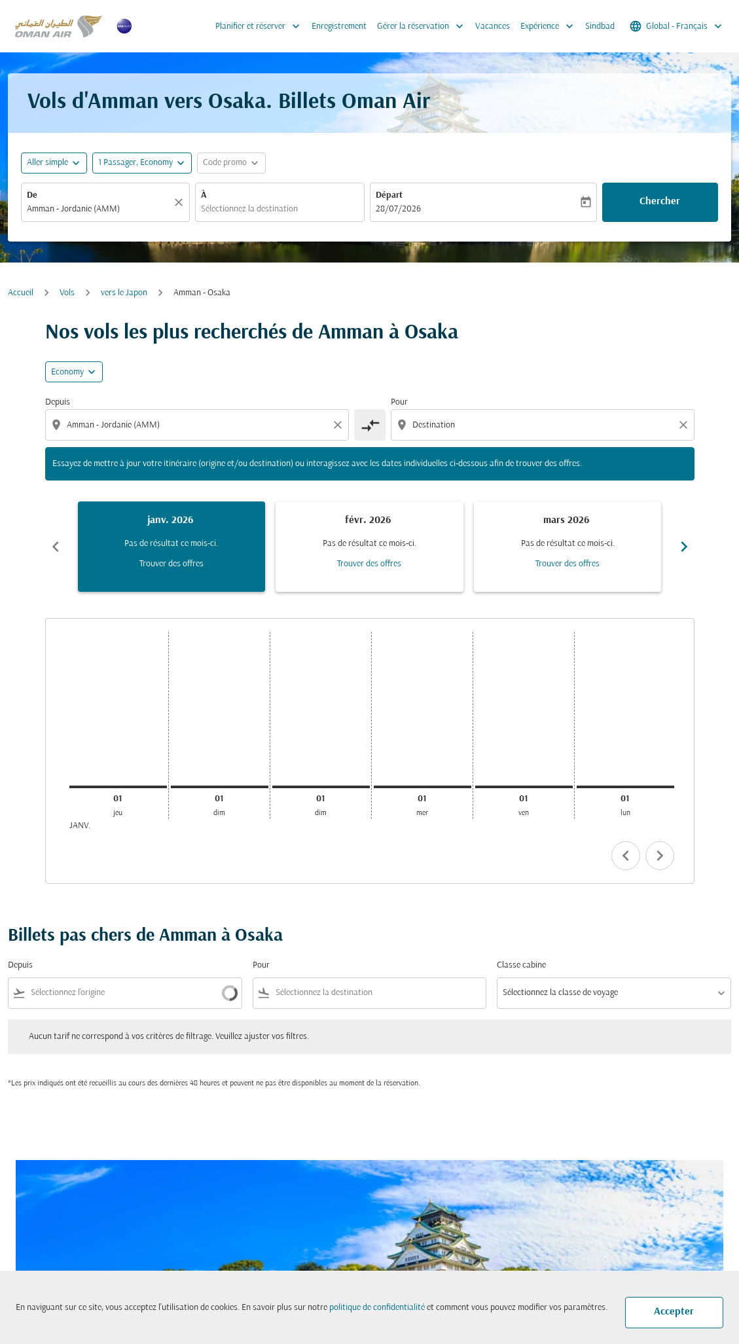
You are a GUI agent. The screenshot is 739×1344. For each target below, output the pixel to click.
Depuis (57, 402)
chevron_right (659, 855)
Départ (389, 195)
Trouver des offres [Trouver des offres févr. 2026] (369, 564)
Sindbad (600, 26)
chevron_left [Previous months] (55, 546)
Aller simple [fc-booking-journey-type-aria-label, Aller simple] (47, 163)
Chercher (660, 201)
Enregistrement (339, 26)
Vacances (492, 26)
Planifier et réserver (260, 26)
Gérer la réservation (423, 26)
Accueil (20, 293)
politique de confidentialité (377, 1308)
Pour (399, 402)
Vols (67, 293)
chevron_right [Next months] (684, 546)
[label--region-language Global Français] (677, 26)
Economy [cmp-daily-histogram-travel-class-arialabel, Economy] (67, 372)
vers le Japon (124, 293)
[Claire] (180, 202)
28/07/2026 (398, 209)
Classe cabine (521, 965)
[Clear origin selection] (339, 425)
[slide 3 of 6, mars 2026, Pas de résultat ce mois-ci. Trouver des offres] (568, 546)
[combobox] (99, 209)
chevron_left (625, 855)
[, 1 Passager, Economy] (135, 163)
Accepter (674, 1312)
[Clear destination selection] (685, 425)
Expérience (550, 26)
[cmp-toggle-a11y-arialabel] (370, 425)
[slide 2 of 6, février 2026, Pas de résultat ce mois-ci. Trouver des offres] (369, 546)
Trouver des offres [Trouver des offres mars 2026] (567, 564)
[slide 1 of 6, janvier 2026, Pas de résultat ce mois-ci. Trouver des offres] (172, 546)
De (32, 195)
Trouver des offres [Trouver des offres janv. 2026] (171, 564)
